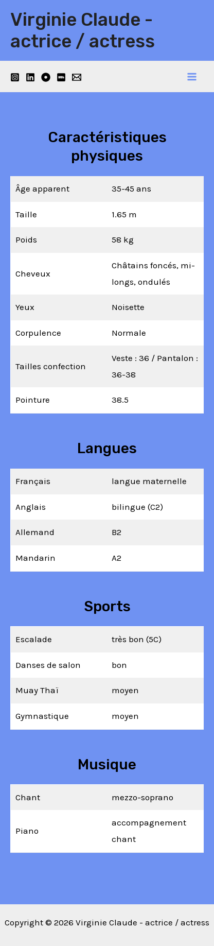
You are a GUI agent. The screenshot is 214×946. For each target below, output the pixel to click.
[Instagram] (15, 77)
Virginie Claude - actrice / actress (82, 30)
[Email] (76, 77)
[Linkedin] (30, 77)
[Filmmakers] (45, 77)
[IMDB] (61, 77)
